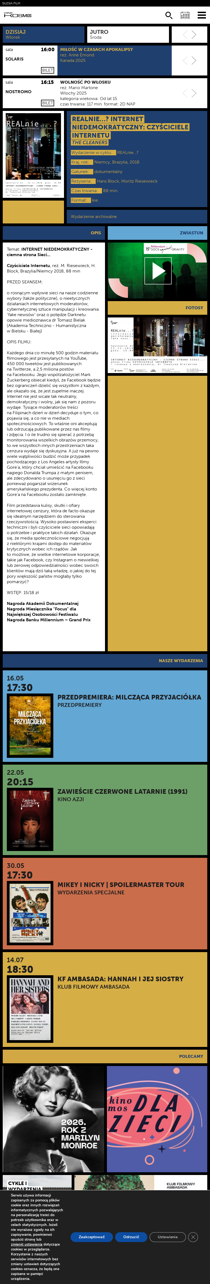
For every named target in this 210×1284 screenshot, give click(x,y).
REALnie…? (128, 152)
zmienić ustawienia (26, 1244)
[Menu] (202, 15)
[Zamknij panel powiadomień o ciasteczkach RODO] (193, 1237)
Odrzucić (131, 1237)
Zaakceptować (92, 1237)
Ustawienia (168, 1237)
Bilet (47, 70)
